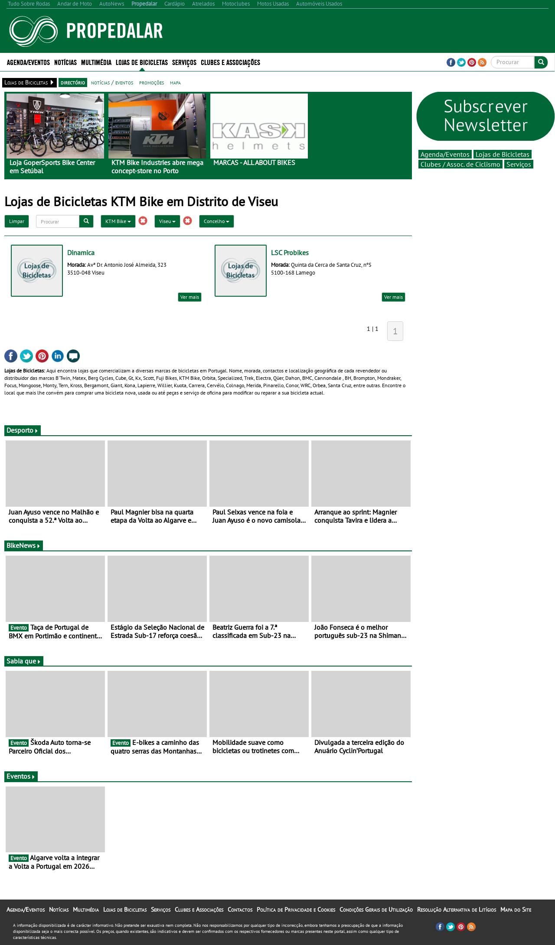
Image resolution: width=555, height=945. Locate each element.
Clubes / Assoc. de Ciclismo (460, 164)
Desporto (23, 430)
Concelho (216, 221)
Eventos (21, 776)
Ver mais (189, 297)
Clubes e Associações (230, 62)
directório (73, 82)
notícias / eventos (112, 82)
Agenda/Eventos (28, 62)
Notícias (65, 62)
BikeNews (24, 545)
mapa (175, 82)
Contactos (240, 909)
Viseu (167, 221)
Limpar (16, 221)
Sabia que (24, 661)
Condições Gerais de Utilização (376, 909)
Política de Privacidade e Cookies (296, 909)
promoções (151, 82)
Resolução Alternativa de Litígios (456, 909)
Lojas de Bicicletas (142, 62)
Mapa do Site (515, 909)
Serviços (184, 62)
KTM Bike (118, 221)
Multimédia (96, 62)
